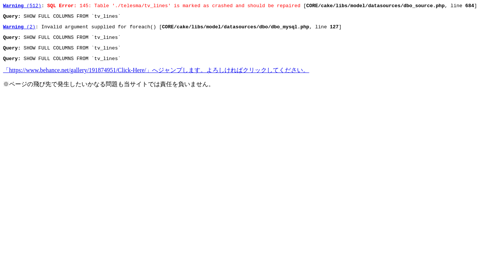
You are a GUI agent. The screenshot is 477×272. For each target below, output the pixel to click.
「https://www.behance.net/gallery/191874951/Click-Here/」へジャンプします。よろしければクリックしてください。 (156, 77)
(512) (22, 6)
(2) (19, 29)
